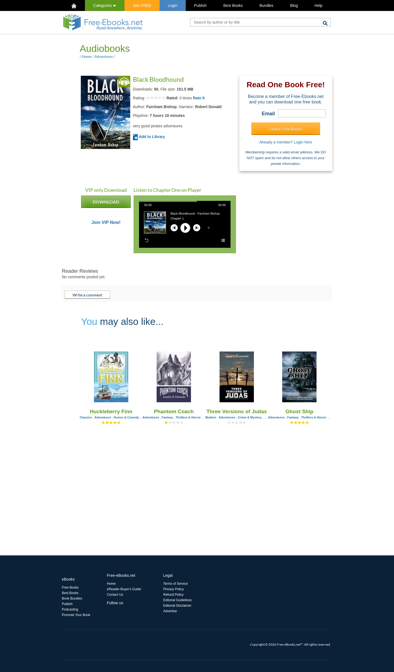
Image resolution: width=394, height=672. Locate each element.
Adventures (104, 56)
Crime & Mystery (250, 417)
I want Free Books (286, 128)
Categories (104, 5)
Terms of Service (175, 584)
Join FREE (142, 5)
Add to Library (149, 136)
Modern (210, 417)
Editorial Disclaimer (177, 606)
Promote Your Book (76, 615)
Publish (200, 5)
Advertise (170, 611)
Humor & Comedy (126, 417)
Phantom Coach (174, 411)
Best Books (233, 5)
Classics (86, 417)
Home (86, 56)
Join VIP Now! (106, 222)
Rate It (199, 98)
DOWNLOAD (106, 203)
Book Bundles (72, 598)
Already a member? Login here (285, 142)
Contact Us (115, 595)
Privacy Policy (173, 589)
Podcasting (70, 609)
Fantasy (167, 417)
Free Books (70, 587)
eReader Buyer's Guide (124, 589)
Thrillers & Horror (188, 417)
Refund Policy (173, 595)
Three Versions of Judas (236, 411)
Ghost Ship (299, 411)
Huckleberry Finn (111, 411)
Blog (294, 5)
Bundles (266, 5)
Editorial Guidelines (177, 600)
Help (319, 5)
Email (268, 113)
